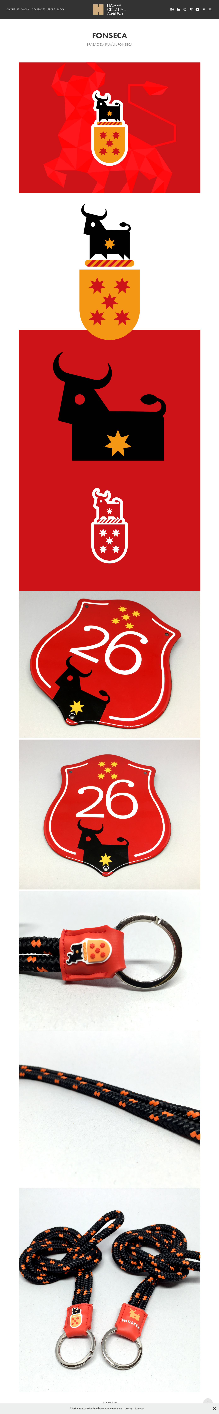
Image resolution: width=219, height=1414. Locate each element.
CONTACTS (38, 9)
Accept (129, 1408)
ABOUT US (13, 9)
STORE (51, 9)
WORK (25, 9)
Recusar (139, 1408)
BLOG (60, 9)
